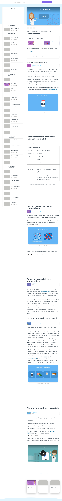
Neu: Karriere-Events (47, 2)
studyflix (8, 2)
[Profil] (57, 2)
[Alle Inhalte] (54, 2)
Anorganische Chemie (43, 31)
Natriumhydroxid (32, 358)
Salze (50, 31)
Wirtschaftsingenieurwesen (32, 31)
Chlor (45, 357)
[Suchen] (38, 2)
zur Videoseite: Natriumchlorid (43, 473)
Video (31, 51)
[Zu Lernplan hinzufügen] (28, 28)
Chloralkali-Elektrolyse (51, 89)
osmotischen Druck (46, 291)
